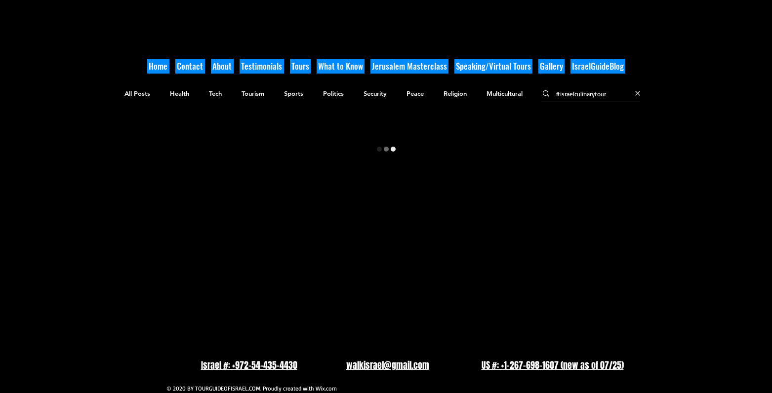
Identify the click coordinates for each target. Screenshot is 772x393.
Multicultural (505, 93)
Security (375, 93)
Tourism (253, 93)
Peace (415, 93)
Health (179, 93)
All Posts (137, 93)
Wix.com (326, 388)
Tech (215, 93)
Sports (293, 93)
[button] (341, 66)
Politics (333, 93)
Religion (455, 93)
